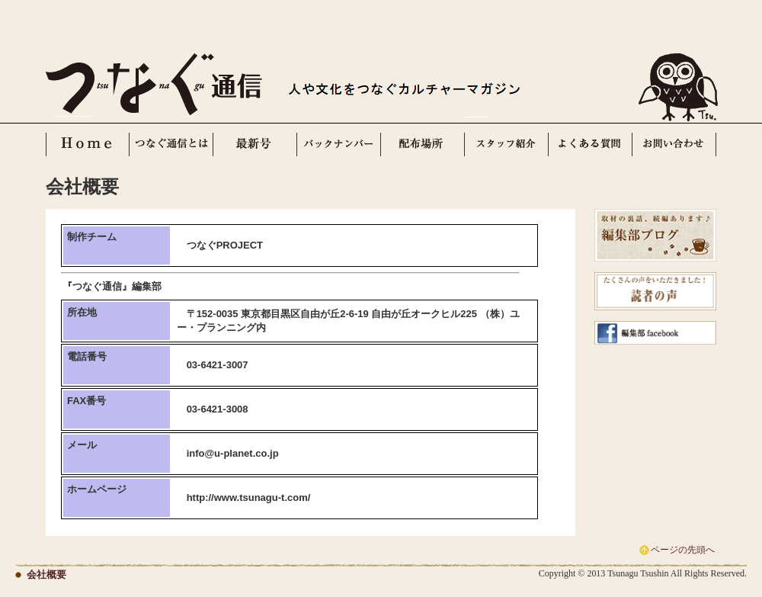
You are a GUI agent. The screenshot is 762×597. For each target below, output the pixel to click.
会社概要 (46, 574)
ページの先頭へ (683, 549)
